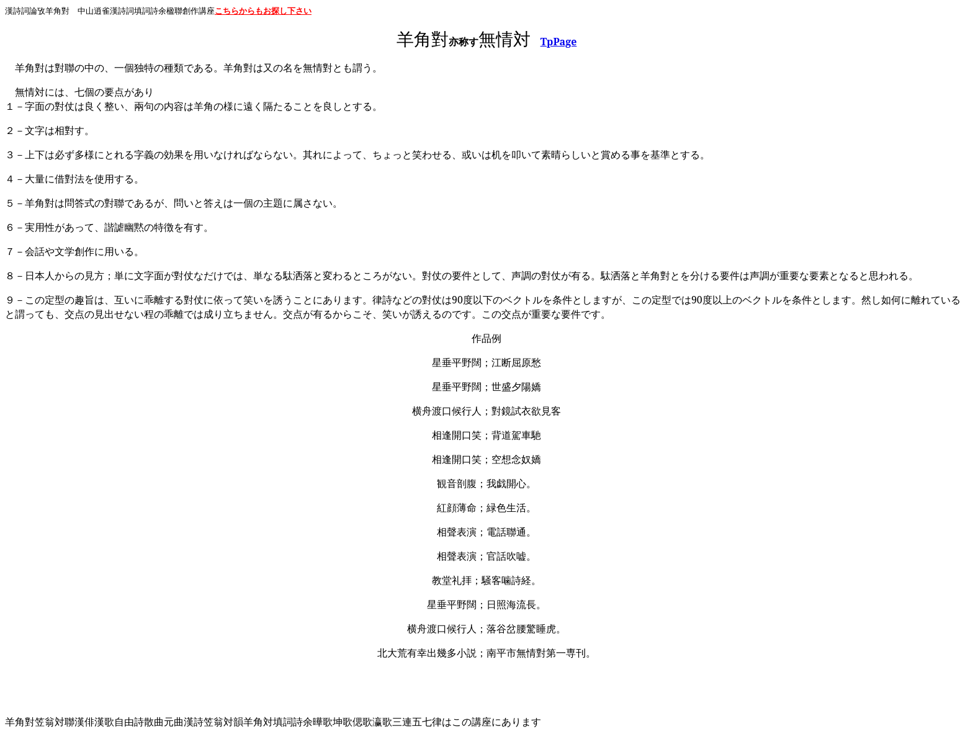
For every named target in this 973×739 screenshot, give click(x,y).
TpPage (558, 41)
